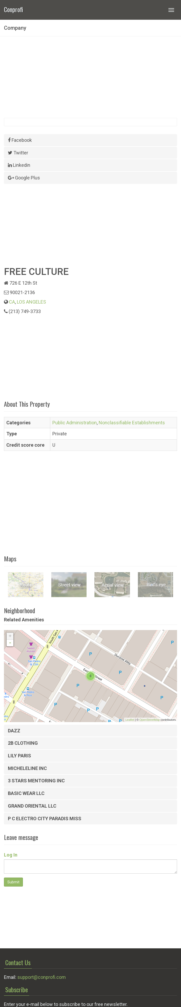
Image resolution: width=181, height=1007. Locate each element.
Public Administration (74, 422)
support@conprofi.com (41, 977)
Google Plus (24, 177)
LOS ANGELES (31, 302)
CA (12, 302)
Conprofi (13, 8)
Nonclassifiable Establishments (132, 422)
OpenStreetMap (149, 719)
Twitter (18, 152)
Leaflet (129, 719)
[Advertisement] (90, 77)
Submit (13, 882)
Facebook (20, 140)
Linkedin (19, 165)
